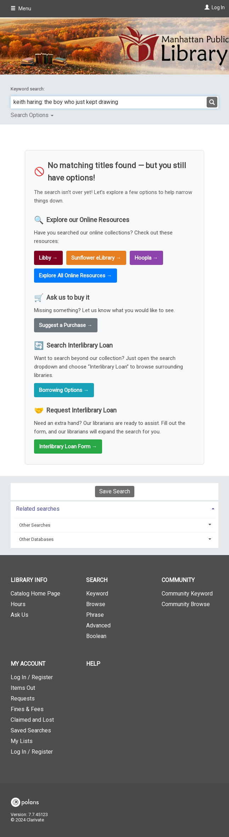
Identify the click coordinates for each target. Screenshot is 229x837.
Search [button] (96, 580)
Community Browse (186, 604)
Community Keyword (187, 593)
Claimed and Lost (32, 719)
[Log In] (206, 7)
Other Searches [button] (34, 525)
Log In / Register (32, 677)
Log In (218, 7)
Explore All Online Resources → (75, 275)
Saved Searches (31, 730)
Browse (95, 604)
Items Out (23, 687)
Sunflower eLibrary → (96, 258)
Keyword (97, 593)
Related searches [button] (38, 508)
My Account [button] (28, 663)
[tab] (114, 508)
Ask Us (19, 614)
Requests (23, 698)
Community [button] (178, 580)
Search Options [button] (32, 115)
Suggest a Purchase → (66, 325)
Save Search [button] (114, 491)
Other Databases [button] (36, 539)
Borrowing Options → (64, 390)
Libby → (48, 258)
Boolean (96, 636)
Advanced (98, 625)
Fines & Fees (27, 709)
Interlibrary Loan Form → (68, 446)
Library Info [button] (29, 580)
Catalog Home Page (35, 593)
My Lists (22, 741)
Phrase (95, 614)
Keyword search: (28, 89)
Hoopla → (146, 258)
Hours (18, 604)
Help (93, 663)
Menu (21, 8)
